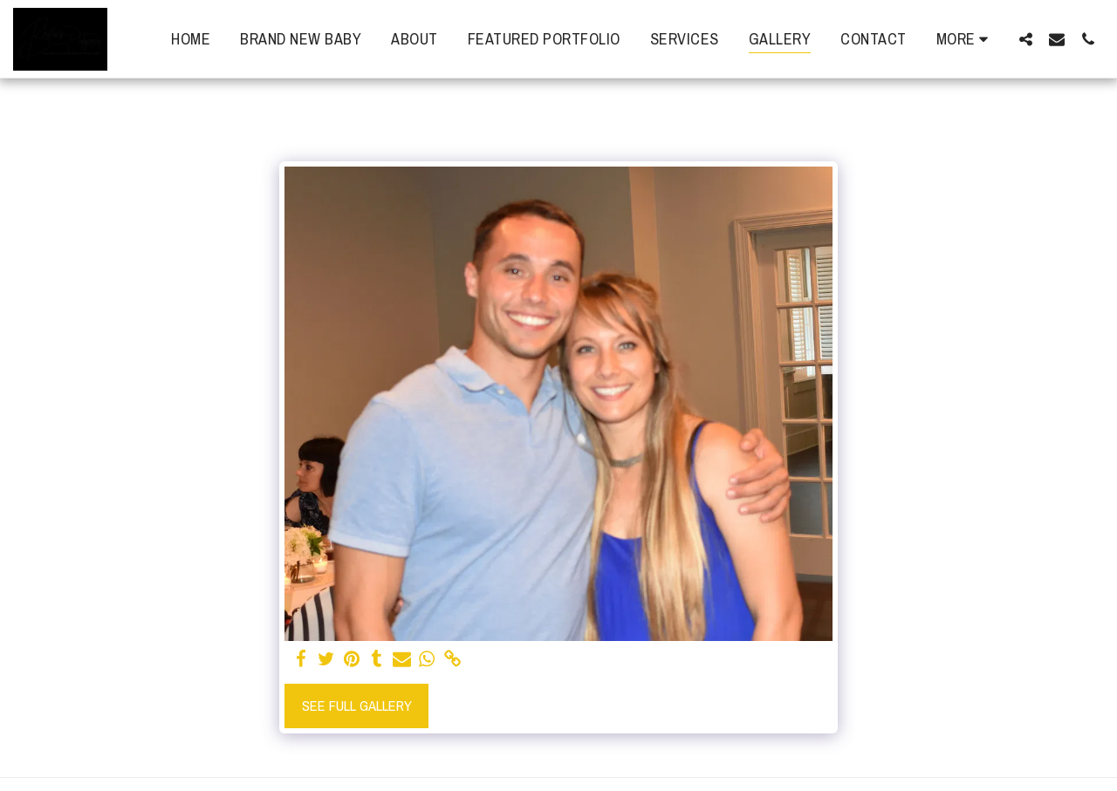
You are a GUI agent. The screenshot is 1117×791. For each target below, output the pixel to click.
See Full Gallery (357, 705)
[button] (1025, 39)
